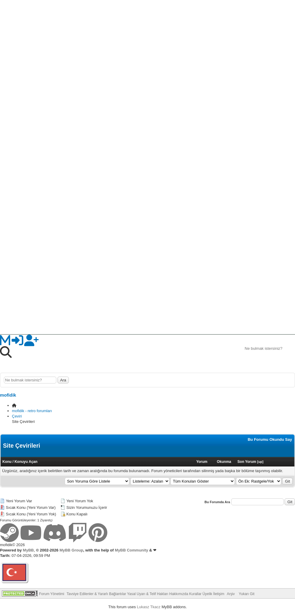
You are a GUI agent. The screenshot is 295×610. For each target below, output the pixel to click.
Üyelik (207, 594)
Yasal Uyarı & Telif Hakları (147, 594)
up (260, 461)
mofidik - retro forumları (32, 411)
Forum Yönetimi (51, 594)
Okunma (224, 462)
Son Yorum (246, 462)
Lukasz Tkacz (148, 607)
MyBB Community (131, 550)
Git (287, 481)
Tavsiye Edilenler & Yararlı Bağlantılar (96, 594)
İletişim (218, 594)
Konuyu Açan (26, 462)
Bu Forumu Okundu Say (270, 439)
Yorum (201, 462)
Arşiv (231, 594)
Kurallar (195, 594)
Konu (7, 462)
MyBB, (29, 550)
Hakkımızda (178, 594)
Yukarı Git (246, 594)
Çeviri (17, 416)
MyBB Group (70, 550)
